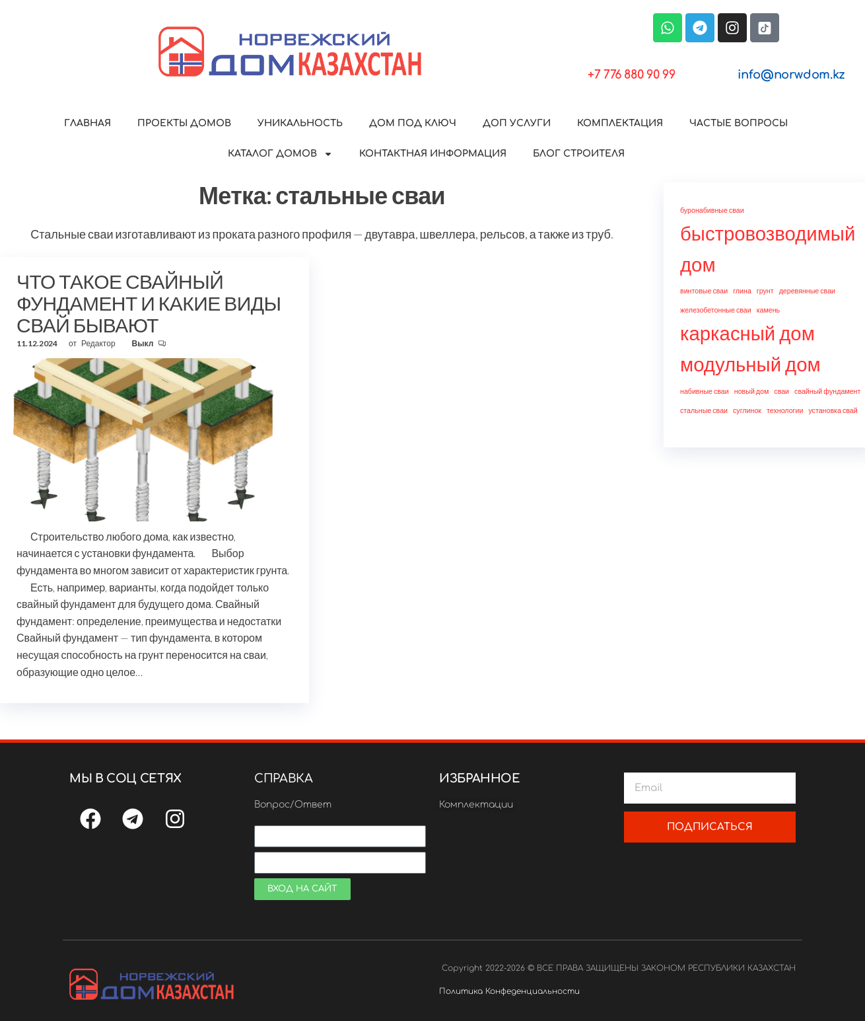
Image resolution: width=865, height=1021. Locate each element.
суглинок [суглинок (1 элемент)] (747, 410)
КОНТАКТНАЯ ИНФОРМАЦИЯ (432, 154)
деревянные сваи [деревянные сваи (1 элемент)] (807, 290)
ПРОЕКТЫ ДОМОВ (184, 123)
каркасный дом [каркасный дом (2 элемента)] (747, 332)
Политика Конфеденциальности (509, 991)
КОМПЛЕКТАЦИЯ (620, 123)
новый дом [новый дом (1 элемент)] (751, 391)
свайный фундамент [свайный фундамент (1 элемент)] (827, 391)
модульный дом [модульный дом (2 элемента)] (750, 363)
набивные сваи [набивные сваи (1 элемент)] (704, 391)
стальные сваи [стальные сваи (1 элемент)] (704, 410)
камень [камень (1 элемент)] (768, 309)
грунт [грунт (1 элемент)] (765, 290)
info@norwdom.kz (791, 74)
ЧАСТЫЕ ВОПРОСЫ (738, 123)
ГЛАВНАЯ (87, 123)
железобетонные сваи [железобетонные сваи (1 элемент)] (715, 309)
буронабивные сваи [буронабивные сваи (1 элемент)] (712, 210)
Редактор (99, 343)
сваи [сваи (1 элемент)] (781, 391)
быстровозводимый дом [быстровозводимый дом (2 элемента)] (767, 248)
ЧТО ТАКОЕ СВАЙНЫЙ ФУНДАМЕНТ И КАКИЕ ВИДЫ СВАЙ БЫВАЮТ (149, 302)
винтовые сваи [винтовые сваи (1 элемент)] (704, 290)
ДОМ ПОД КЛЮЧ (412, 123)
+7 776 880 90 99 (631, 74)
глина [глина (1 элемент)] (742, 290)
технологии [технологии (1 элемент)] (785, 410)
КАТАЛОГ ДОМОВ (280, 154)
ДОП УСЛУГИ (517, 123)
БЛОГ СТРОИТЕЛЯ (579, 154)
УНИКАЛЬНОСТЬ (300, 123)
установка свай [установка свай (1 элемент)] (832, 410)
